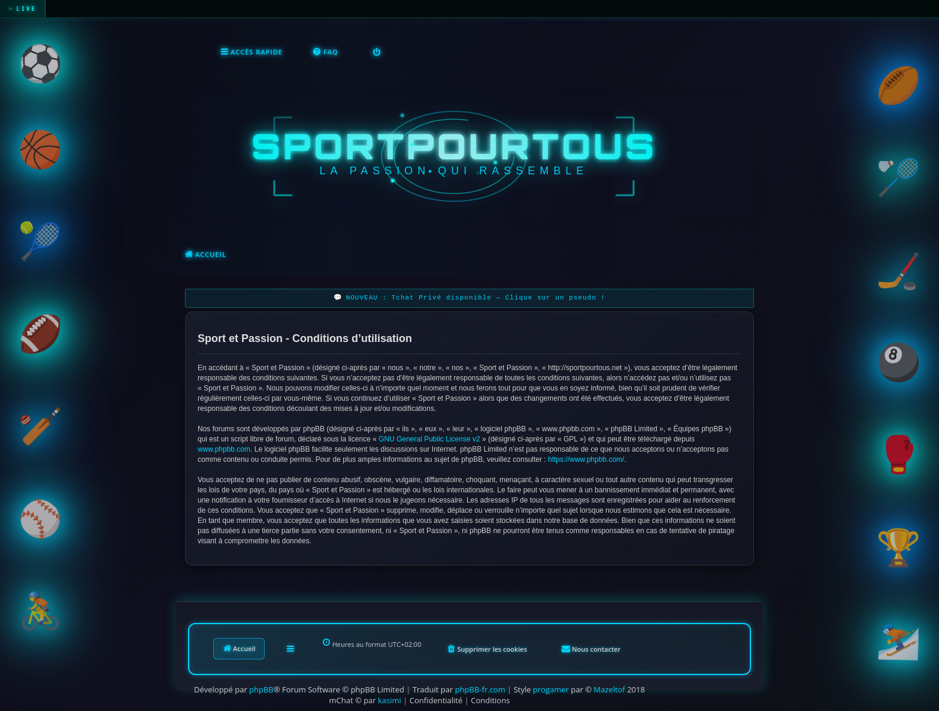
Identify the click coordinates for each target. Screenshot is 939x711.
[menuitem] (325, 51)
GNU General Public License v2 (429, 438)
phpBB (261, 688)
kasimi (389, 699)
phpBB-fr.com (480, 688)
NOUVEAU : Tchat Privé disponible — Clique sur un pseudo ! (475, 296)
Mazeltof (609, 688)
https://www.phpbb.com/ (586, 458)
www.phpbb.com (224, 448)
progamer (551, 688)
